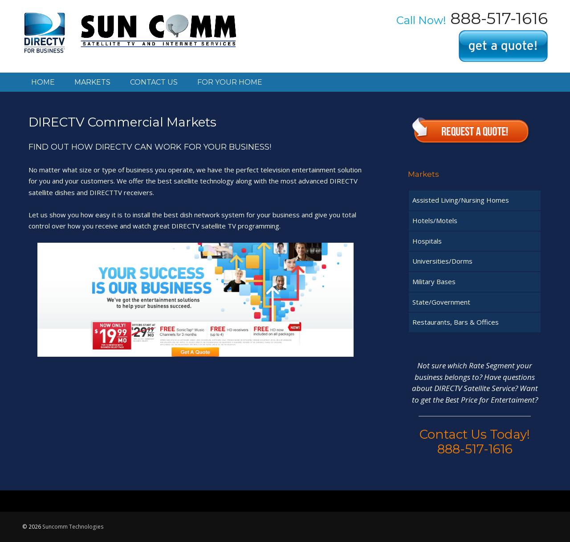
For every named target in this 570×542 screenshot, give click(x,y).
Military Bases (434, 281)
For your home (229, 82)
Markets (92, 82)
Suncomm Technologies (73, 526)
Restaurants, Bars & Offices (455, 322)
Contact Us (154, 82)
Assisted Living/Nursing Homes (460, 200)
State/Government (441, 301)
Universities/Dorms (442, 261)
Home (43, 82)
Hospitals (427, 240)
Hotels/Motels (434, 220)
